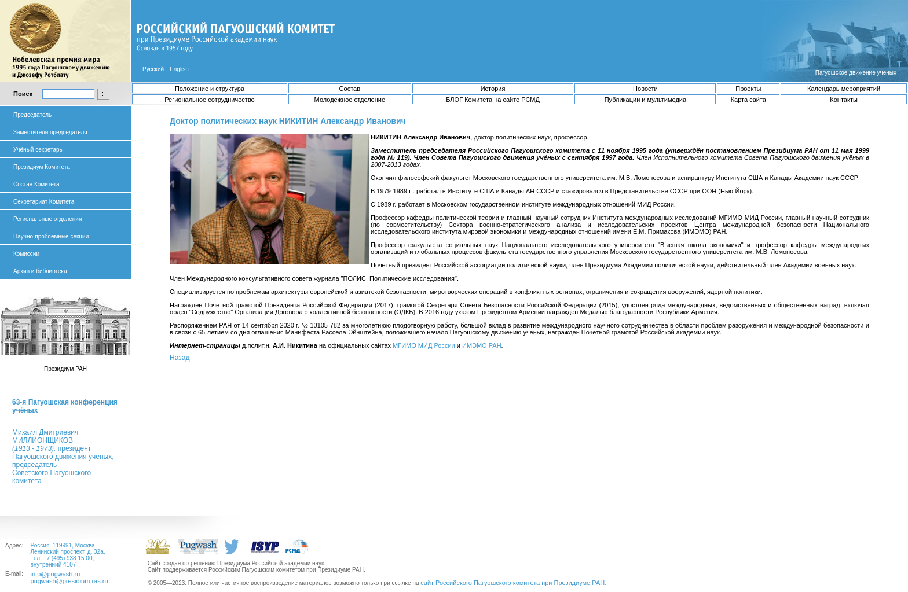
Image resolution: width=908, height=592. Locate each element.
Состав (349, 88)
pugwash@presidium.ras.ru (69, 581)
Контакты (844, 99)
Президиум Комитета (41, 167)
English (179, 69)
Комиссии (26, 254)
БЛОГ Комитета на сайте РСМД (493, 99)
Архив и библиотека (40, 271)
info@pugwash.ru (55, 574)
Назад (179, 358)
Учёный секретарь (38, 149)
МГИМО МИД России (424, 345)
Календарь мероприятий (843, 88)
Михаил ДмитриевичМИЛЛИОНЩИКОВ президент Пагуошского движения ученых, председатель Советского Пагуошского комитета (63, 456)
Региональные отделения (47, 219)
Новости (645, 88)
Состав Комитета (36, 184)
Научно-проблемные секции (51, 236)
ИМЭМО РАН (481, 345)
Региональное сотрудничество (209, 99)
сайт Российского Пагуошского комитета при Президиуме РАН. (513, 582)
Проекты (748, 88)
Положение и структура (209, 88)
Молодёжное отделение (349, 99)
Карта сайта (748, 99)
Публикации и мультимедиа (645, 99)
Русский (153, 69)
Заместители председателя (50, 132)
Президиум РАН (65, 369)
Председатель (32, 115)
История (493, 88)
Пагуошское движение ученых (855, 72)
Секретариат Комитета (43, 201)
